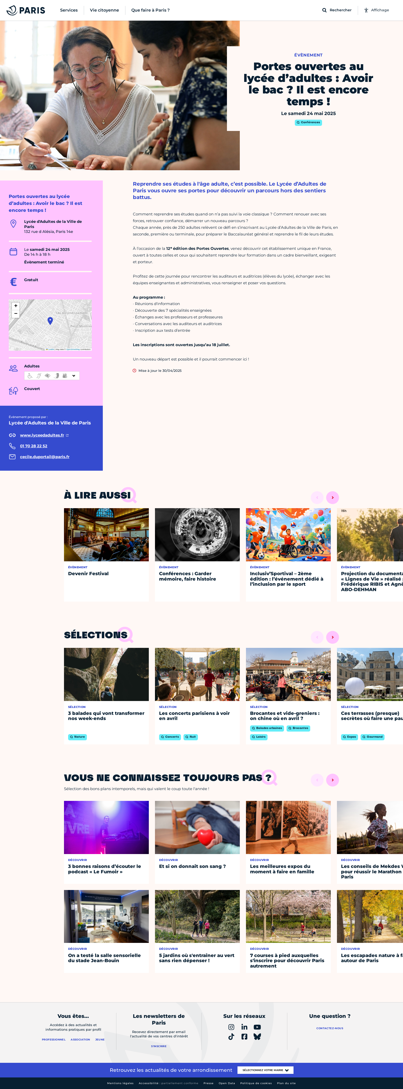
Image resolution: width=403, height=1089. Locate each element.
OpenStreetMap (73, 349)
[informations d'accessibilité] (52, 375)
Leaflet (50, 349)
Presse (209, 1083)
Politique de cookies (256, 1083)
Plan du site (286, 1083)
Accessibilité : (168, 1083)
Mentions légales (120, 1083)
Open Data (227, 1083)
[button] (50, 321)
